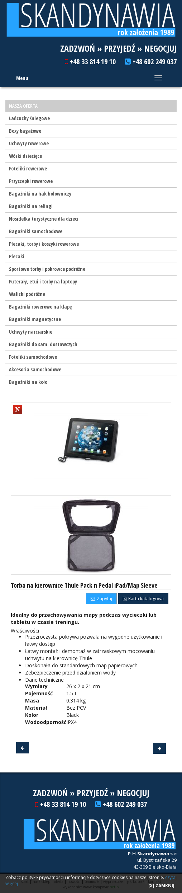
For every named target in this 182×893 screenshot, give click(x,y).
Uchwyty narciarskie (30, 331)
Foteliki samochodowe (33, 356)
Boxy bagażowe (25, 130)
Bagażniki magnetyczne (35, 319)
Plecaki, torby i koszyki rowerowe (44, 243)
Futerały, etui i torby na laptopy (43, 281)
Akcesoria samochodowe (35, 369)
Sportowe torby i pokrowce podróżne (47, 268)
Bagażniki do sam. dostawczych (43, 344)
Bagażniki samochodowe (35, 231)
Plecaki (16, 256)
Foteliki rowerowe (28, 168)
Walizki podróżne (27, 294)
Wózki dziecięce (25, 155)
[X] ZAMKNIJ (161, 886)
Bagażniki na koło (28, 382)
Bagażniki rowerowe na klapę (40, 306)
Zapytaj (101, 599)
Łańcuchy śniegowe (29, 118)
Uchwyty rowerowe (29, 143)
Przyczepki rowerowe (31, 181)
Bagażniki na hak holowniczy (40, 193)
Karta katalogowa (143, 599)
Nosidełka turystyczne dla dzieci (43, 218)
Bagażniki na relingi (31, 206)
